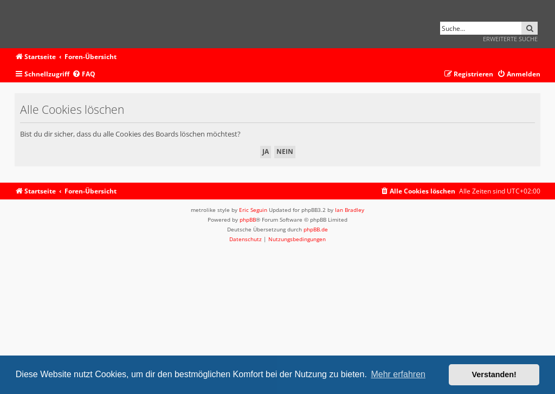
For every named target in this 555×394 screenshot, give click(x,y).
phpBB (248, 219)
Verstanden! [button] (494, 374)
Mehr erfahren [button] (398, 374)
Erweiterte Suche (510, 39)
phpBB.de (316, 229)
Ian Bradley (349, 210)
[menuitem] (83, 74)
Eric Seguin (253, 210)
